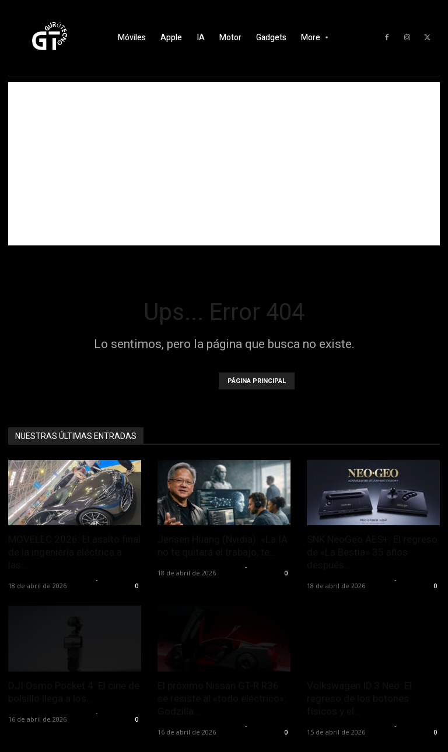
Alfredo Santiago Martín (50, 579)
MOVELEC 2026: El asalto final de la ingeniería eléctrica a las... (74, 552)
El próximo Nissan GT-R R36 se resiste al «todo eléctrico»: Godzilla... (222, 698)
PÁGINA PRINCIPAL (257, 381)
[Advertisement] (224, 163)
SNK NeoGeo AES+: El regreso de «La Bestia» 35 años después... (372, 552)
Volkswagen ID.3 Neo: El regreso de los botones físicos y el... (359, 698)
